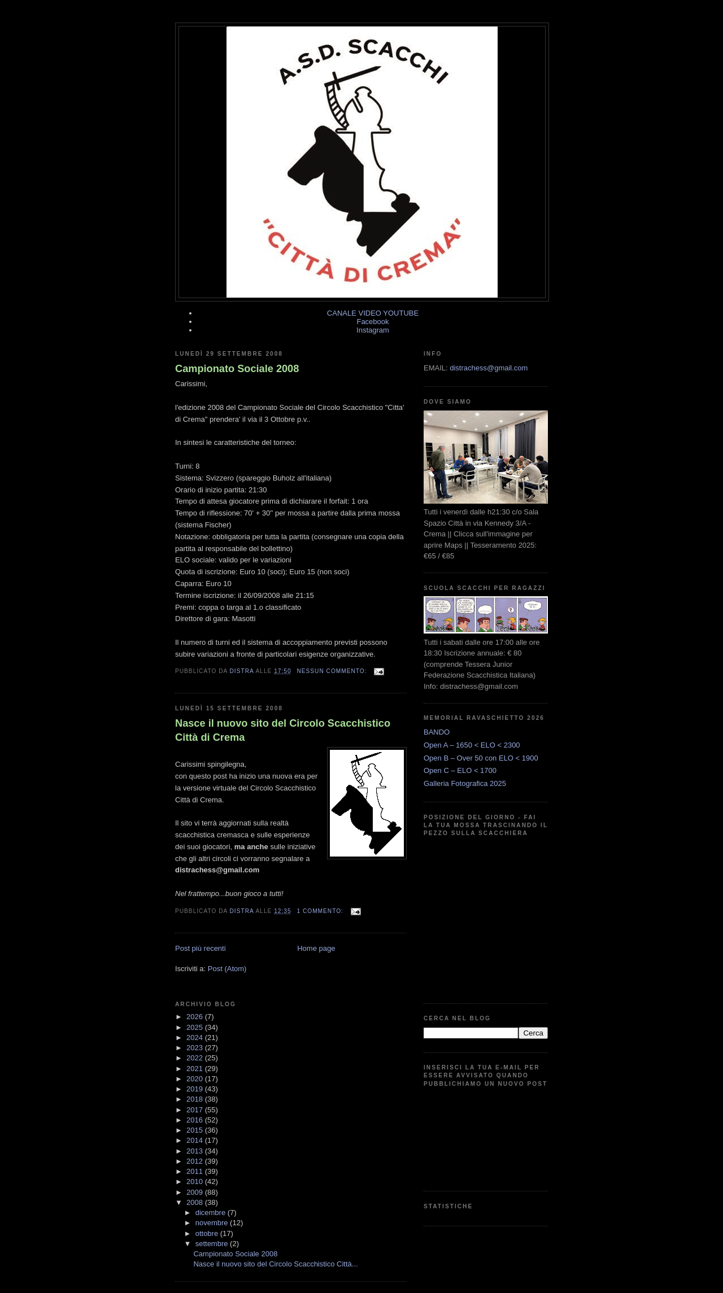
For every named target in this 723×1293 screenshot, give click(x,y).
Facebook (372, 321)
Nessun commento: (333, 671)
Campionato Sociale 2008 (237, 368)
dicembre (211, 1212)
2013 (195, 1151)
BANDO (437, 732)
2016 (195, 1120)
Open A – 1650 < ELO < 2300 (472, 745)
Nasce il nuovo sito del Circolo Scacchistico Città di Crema (282, 730)
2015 (195, 1130)
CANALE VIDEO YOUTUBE (373, 313)
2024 (195, 1037)
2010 (195, 1181)
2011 (195, 1171)
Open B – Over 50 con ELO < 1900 (481, 758)
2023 (195, 1047)
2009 (195, 1192)
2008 (195, 1202)
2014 (195, 1140)
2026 (195, 1016)
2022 (195, 1058)
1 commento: (321, 911)
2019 (195, 1089)
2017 (195, 1110)
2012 (195, 1161)
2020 (195, 1078)
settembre (212, 1243)
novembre (212, 1222)
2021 (195, 1068)
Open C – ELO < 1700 (460, 770)
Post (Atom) (227, 968)
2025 (195, 1027)
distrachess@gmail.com (489, 368)
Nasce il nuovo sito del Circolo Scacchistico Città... (275, 1264)
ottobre (207, 1233)
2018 (195, 1099)
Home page (316, 948)
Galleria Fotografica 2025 (465, 783)
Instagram (372, 330)
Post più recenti (200, 948)
